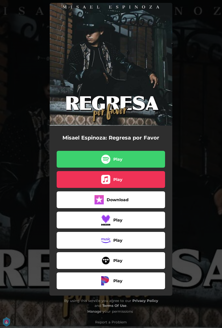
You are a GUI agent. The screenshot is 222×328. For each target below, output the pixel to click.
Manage (94, 311)
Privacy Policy (145, 300)
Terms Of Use (114, 305)
